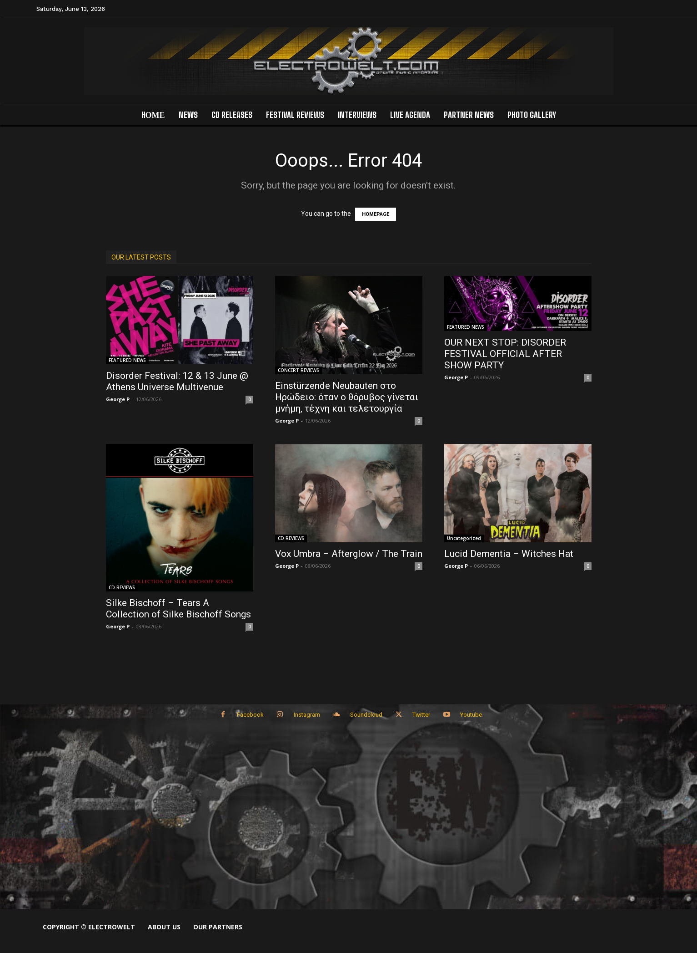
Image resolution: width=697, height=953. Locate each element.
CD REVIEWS (122, 587)
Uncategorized (464, 538)
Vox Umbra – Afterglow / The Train (348, 553)
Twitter (424, 715)
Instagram (306, 715)
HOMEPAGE (375, 214)
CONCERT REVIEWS (298, 370)
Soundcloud (367, 715)
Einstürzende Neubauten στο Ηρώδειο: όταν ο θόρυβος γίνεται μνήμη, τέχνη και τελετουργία (346, 397)
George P (118, 399)
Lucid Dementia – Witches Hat (508, 553)
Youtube (475, 715)
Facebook (247, 715)
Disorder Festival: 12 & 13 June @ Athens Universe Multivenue (177, 381)
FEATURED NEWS (127, 360)
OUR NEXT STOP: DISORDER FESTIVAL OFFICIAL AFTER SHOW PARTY (505, 354)
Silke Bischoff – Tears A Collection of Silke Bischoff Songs (178, 608)
